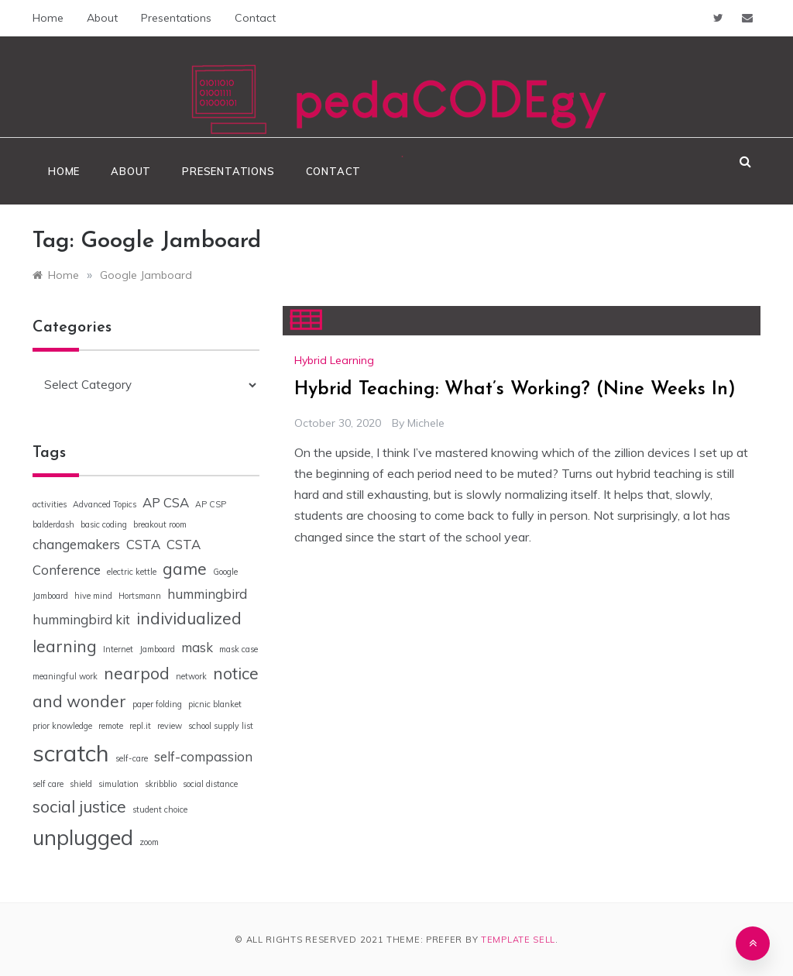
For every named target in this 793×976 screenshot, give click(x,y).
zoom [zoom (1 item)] (149, 842)
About (102, 18)
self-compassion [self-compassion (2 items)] (203, 756)
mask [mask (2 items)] (197, 647)
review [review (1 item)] (169, 725)
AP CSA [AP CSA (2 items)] (165, 502)
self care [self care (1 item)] (48, 783)
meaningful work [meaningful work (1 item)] (65, 676)
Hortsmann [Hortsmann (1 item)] (139, 595)
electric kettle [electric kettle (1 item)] (131, 571)
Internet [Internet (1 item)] (118, 649)
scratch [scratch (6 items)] (71, 753)
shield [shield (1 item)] (81, 783)
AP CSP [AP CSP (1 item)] (210, 504)
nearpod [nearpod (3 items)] (137, 673)
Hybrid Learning (334, 360)
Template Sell (518, 939)
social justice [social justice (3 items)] (79, 806)
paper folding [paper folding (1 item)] (157, 704)
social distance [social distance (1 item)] (210, 783)
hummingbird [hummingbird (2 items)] (207, 594)
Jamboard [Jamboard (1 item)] (157, 649)
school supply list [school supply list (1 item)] (220, 725)
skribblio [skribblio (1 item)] (161, 783)
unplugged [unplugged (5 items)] (83, 837)
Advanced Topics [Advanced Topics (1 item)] (104, 504)
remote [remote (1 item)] (110, 725)
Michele (426, 423)
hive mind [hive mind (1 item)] (93, 595)
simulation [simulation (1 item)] (118, 783)
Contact (255, 18)
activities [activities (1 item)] (50, 504)
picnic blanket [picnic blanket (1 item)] (215, 704)
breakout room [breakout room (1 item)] (160, 524)
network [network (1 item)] (191, 676)
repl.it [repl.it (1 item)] (140, 725)
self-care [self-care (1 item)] (131, 758)
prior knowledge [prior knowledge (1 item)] (62, 725)
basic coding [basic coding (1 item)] (104, 524)
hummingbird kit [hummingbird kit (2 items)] (81, 619)
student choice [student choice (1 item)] (159, 809)
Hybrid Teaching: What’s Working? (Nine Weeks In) (515, 389)
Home (48, 18)
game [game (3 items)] (185, 568)
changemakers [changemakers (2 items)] (76, 544)
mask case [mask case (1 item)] (238, 649)
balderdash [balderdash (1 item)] (53, 524)
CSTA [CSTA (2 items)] (143, 544)
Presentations (176, 18)
